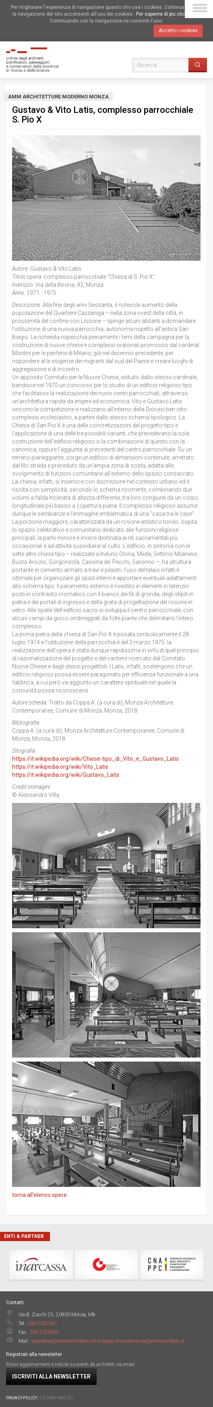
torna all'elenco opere (39, 1195)
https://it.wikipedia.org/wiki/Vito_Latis (60, 767)
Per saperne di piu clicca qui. (168, 14)
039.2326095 (44, 1332)
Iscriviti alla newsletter (51, 1376)
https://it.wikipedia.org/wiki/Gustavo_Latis (65, 775)
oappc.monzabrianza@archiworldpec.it (142, 1341)
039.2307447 (42, 1323)
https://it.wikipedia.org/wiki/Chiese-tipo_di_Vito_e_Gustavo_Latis (95, 759)
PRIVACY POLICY (21, 1398)
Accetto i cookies (178, 30)
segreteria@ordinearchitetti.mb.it (65, 1341)
